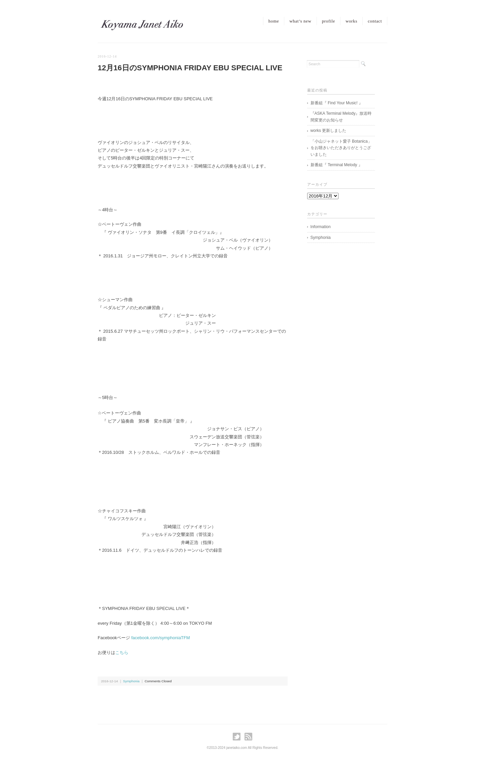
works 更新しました (329, 130)
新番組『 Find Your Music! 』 (337, 103)
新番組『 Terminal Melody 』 (336, 164)
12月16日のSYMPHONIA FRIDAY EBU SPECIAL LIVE (190, 68)
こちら (121, 652)
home (273, 21)
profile (328, 21)
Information (321, 226)
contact (375, 21)
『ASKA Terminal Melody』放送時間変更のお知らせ (341, 116)
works (351, 21)
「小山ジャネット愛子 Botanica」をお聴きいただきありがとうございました (341, 148)
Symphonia (131, 681)
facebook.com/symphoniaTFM (160, 637)
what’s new (300, 21)
